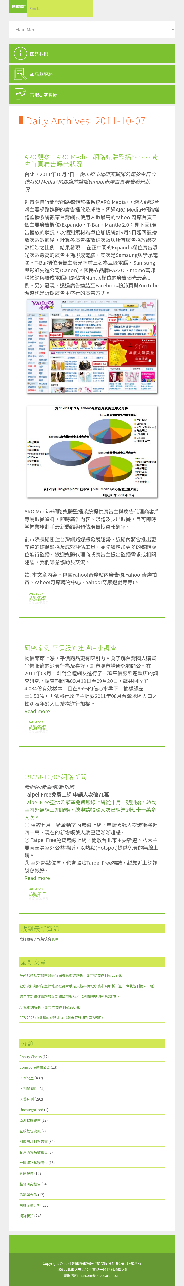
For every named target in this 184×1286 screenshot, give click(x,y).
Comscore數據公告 (34, 1067)
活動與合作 (28, 1194)
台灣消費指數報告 (33, 1152)
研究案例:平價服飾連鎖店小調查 (70, 647)
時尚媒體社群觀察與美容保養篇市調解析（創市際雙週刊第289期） (71, 975)
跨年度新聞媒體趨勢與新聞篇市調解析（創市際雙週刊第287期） (70, 996)
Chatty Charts (30, 1056)
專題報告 (26, 1173)
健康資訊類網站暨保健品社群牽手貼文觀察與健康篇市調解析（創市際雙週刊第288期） (87, 985)
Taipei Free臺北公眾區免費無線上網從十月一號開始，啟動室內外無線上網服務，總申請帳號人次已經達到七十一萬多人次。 (90, 809)
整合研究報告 (37, 728)
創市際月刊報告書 (33, 1141)
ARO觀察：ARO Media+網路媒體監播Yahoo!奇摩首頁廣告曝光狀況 (91, 160)
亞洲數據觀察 (30, 1120)
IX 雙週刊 (26, 1099)
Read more (37, 711)
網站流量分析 (37, 599)
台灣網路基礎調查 (33, 1162)
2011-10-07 (36, 593)
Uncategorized (31, 1109)
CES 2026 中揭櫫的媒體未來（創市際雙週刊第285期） (62, 1017)
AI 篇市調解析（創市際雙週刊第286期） (50, 1007)
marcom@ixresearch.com (100, 1275)
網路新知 (34, 895)
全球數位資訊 (30, 1130)
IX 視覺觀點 (28, 1088)
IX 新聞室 (26, 1077)
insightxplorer (38, 596)
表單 (54, 938)
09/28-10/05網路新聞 (55, 776)
